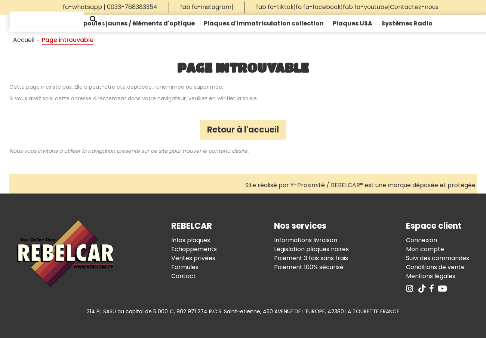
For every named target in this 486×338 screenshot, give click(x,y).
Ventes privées (193, 258)
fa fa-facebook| (319, 7)
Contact (183, 276)
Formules (185, 267)
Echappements (194, 249)
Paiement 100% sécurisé (309, 267)
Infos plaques (190, 240)
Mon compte (425, 249)
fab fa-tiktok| (276, 7)
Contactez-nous (414, 7)
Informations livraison (305, 240)
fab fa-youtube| (366, 7)
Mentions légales (430, 276)
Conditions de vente (435, 267)
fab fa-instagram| (206, 7)
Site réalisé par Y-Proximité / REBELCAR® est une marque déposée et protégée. (361, 185)
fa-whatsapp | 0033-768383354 (110, 7)
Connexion (421, 240)
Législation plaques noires (311, 249)
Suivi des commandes (437, 258)
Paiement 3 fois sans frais (311, 258)
